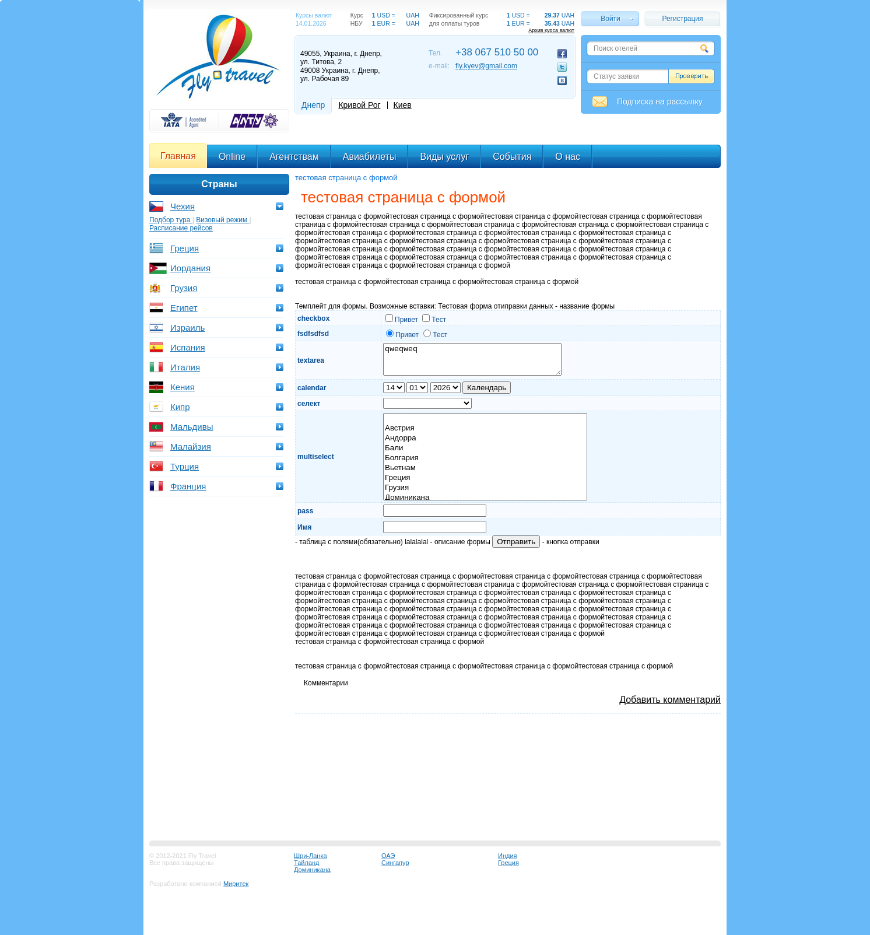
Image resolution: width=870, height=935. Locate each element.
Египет (184, 308)
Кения (182, 387)
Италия (185, 367)
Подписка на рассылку (660, 101)
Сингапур (395, 862)
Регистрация (682, 19)
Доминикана (485, 498)
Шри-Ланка (310, 855)
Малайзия (190, 446)
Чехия (182, 206)
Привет (401, 320)
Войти (610, 19)
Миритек (235, 883)
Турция (184, 466)
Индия (507, 855)
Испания (187, 347)
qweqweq (472, 359)
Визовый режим (222, 220)
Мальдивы (191, 427)
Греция (184, 248)
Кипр (180, 407)
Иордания (190, 268)
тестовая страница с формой (346, 177)
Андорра (485, 438)
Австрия (485, 428)
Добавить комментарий (670, 700)
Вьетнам (485, 468)
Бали (485, 448)
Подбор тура (170, 220)
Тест (434, 320)
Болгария (485, 458)
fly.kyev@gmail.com (486, 66)
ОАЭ (388, 855)
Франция (188, 486)
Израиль (187, 327)
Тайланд (307, 862)
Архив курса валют (551, 30)
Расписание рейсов (181, 228)
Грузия (183, 288)
